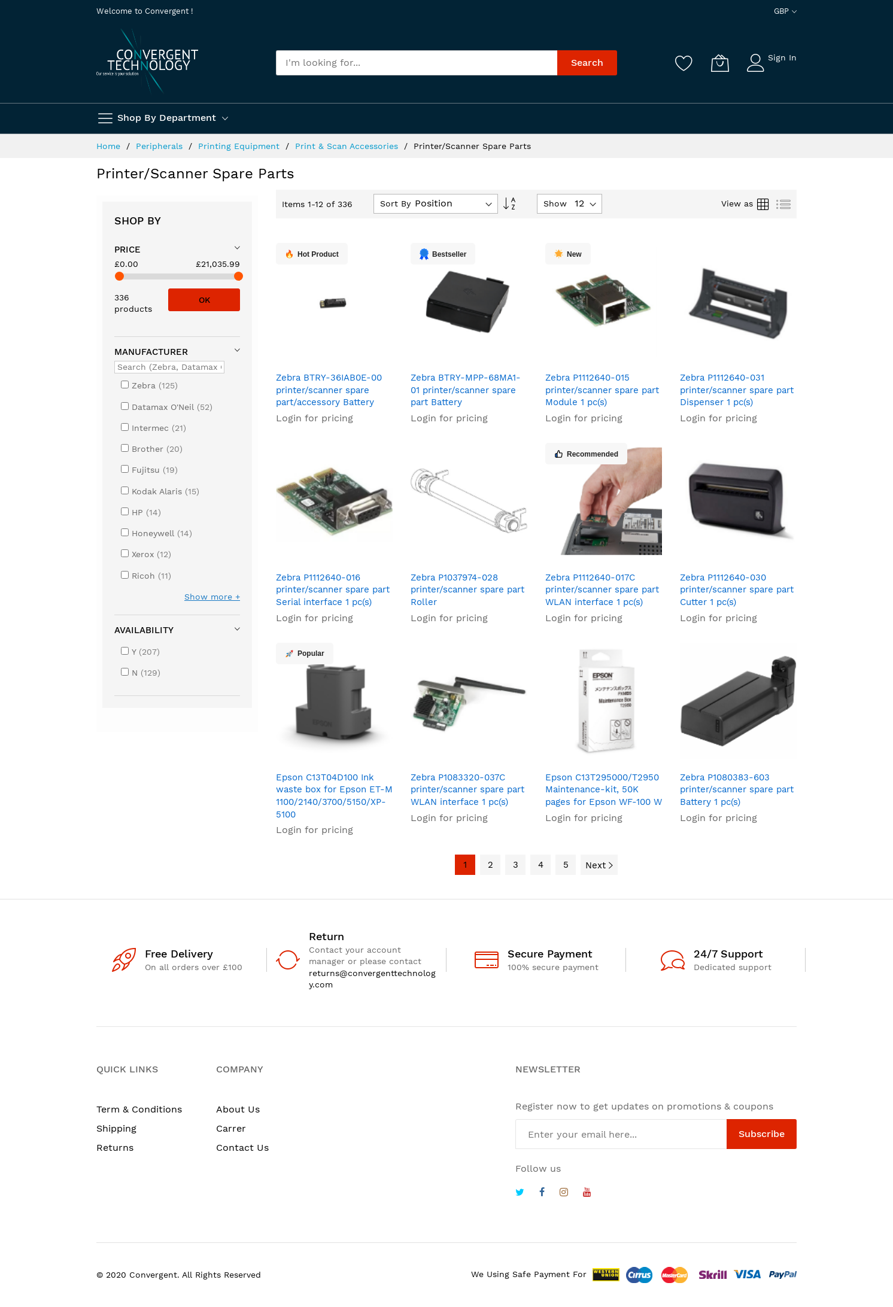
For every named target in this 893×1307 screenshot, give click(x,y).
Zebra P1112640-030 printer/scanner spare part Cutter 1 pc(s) (737, 589)
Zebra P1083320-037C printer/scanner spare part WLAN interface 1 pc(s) (467, 789)
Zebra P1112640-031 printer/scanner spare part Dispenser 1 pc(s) (737, 390)
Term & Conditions (139, 1109)
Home (109, 146)
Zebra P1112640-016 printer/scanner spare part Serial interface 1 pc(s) (333, 589)
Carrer (231, 1128)
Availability (144, 630)
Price (127, 249)
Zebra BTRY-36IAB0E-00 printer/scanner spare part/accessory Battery (329, 390)
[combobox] (416, 62)
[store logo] (147, 62)
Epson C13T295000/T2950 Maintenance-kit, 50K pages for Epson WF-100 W (603, 789)
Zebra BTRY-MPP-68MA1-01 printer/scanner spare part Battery (466, 390)
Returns (114, 1147)
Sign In (782, 57)
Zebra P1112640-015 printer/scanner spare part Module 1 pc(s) (602, 390)
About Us (238, 1109)
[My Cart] (720, 62)
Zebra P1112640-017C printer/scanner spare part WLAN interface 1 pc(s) (602, 589)
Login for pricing (314, 418)
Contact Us (242, 1147)
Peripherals (161, 146)
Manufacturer (151, 351)
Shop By (137, 220)
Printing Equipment (240, 146)
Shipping (116, 1128)
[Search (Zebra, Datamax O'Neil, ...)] (169, 367)
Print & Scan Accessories (348, 146)
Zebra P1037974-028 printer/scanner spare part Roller (467, 589)
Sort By (395, 203)
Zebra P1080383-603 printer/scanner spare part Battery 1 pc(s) (737, 789)
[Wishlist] (684, 62)
